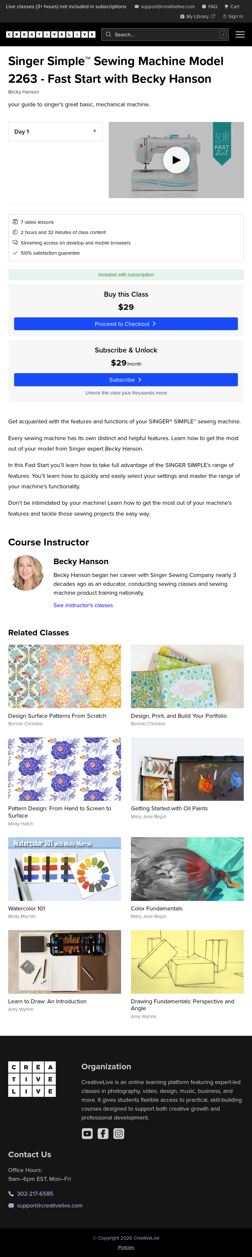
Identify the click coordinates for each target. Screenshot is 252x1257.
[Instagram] (119, 1134)
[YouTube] (87, 1134)
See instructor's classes (83, 605)
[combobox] (165, 34)
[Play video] (176, 160)
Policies (126, 1247)
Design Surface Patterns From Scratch (57, 716)
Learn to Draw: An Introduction (47, 1001)
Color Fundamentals (156, 908)
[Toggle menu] (240, 34)
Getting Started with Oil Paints (169, 808)
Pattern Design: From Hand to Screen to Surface (59, 812)
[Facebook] (103, 1134)
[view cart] (233, 6)
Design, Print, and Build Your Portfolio (179, 716)
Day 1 (21, 131)
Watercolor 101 (26, 908)
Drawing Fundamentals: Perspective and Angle (182, 1004)
